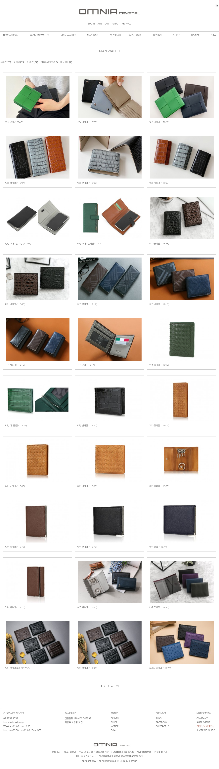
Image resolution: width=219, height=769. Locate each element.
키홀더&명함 (47, 62)
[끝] (117, 686)
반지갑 (30, 62)
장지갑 (3, 62)
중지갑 (17, 62)
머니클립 (64, 62)
